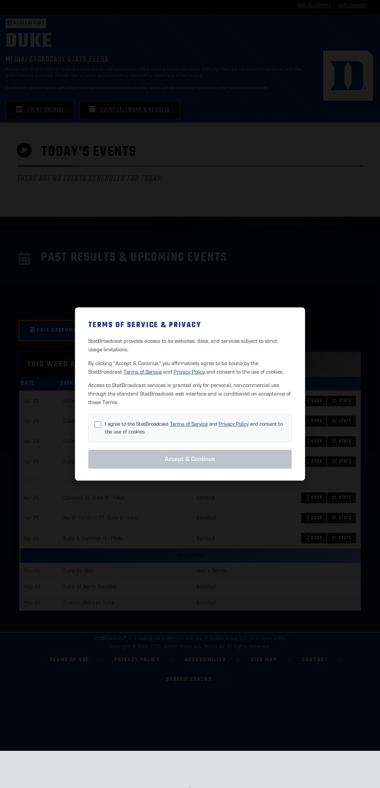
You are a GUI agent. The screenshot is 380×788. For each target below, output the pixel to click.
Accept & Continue (190, 459)
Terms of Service (143, 372)
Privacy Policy (189, 372)
